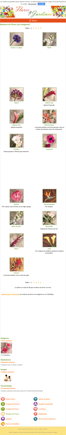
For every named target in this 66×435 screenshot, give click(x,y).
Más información (32, 4)
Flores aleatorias (6, 341)
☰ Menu (33, 20)
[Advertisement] (33, 69)
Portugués (15, 432)
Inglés (10, 432)
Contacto (55, 432)
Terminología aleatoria (8, 388)
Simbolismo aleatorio (8, 362)
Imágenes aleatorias (7, 372)
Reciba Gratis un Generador (10, 294)
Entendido (41, 4)
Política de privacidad (46, 432)
